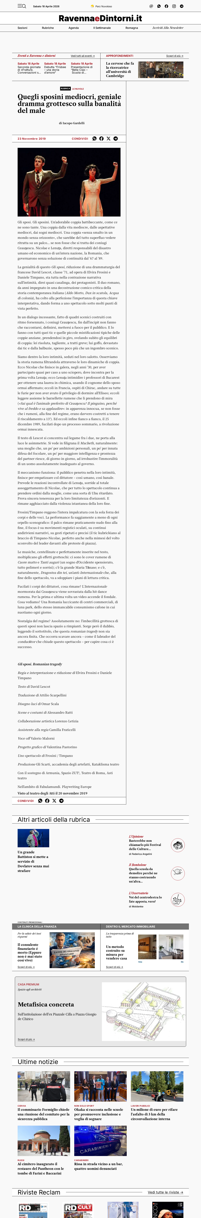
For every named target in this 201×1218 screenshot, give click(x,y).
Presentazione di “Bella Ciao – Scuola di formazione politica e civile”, (82, 70)
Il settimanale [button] (102, 28)
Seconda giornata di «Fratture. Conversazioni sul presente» (29, 70)
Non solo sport (84, 1106)
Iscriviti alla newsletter (168, 28)
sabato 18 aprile (28, 63)
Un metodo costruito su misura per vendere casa (116, 953)
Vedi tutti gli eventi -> (83, 56)
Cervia (22, 1106)
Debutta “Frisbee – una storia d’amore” (55, 70)
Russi (21, 1160)
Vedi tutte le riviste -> (165, 1192)
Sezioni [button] (22, 28)
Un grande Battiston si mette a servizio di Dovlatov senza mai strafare (33, 861)
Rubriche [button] (48, 28)
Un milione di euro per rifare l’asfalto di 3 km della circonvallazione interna (154, 1114)
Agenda (74, 28)
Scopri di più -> (174, 56)
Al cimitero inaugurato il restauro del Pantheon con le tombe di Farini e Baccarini (41, 1168)
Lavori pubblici (140, 1106)
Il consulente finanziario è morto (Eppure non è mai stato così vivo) (30, 952)
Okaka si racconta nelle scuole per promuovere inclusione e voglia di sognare (98, 1114)
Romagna (132, 28)
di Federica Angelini (140, 853)
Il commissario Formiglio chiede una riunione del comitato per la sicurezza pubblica (44, 1114)
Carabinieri (81, 1160)
